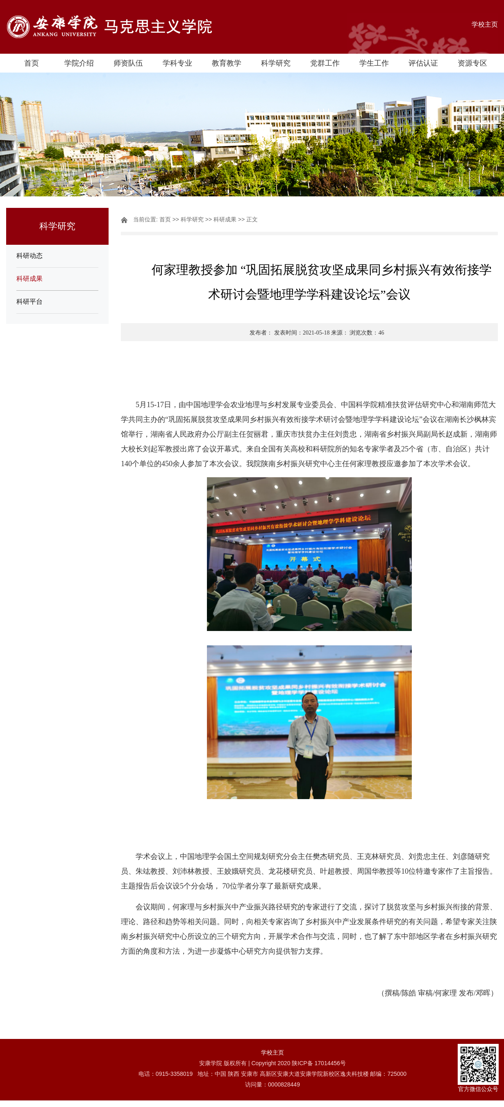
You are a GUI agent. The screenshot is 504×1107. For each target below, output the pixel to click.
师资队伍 (128, 63)
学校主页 (485, 24)
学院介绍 (79, 63)
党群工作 (325, 63)
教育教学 (226, 63)
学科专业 (177, 63)
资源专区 (472, 63)
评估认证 (423, 63)
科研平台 (29, 301)
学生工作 (374, 63)
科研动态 (29, 255)
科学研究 (276, 63)
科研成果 (29, 278)
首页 (31, 63)
